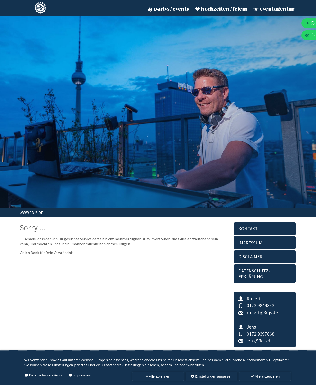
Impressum (250, 243)
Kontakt (248, 229)
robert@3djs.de (257, 312)
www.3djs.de (31, 212)
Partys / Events (167, 9)
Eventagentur (273, 9)
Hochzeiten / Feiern (221, 9)
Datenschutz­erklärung (254, 274)
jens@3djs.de (254, 341)
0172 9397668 (255, 334)
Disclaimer (250, 257)
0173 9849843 (255, 305)
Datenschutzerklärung (46, 375)
